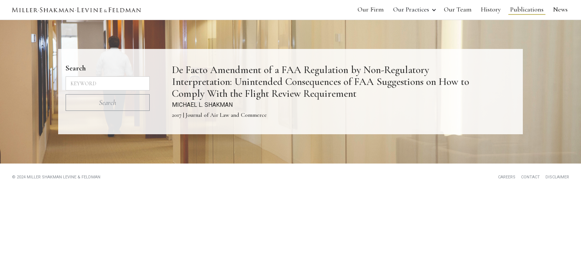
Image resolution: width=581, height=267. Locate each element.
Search (76, 68)
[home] (76, 10)
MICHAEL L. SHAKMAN (202, 104)
